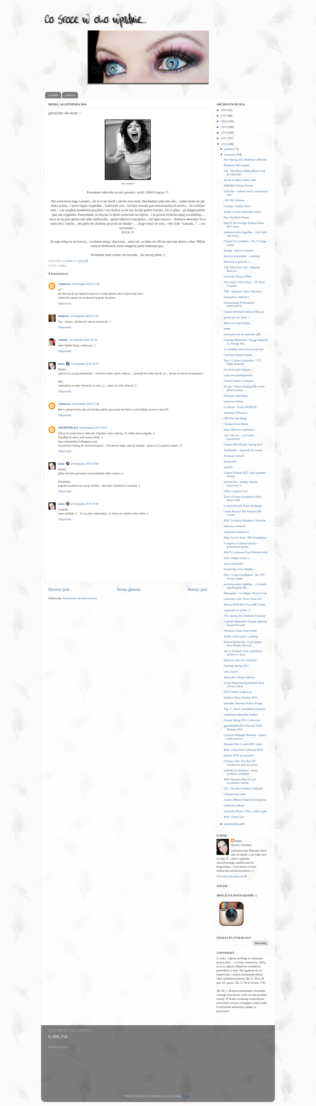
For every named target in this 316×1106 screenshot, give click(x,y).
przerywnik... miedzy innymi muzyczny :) (240, 483)
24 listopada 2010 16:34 (83, 339)
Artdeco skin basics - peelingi (241, 636)
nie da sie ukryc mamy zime (240, 180)
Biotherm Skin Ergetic (237, 165)
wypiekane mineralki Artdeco (241, 714)
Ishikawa (63, 316)
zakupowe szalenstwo (236, 532)
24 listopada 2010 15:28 (85, 284)
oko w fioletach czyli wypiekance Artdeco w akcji (243, 652)
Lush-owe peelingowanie (238, 375)
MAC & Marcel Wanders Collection (245, 520)
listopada (230, 154)
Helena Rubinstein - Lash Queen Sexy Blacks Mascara (243, 643)
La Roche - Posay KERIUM (240, 407)
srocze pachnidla (233, 563)
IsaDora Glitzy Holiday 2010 (240, 697)
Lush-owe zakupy (234, 805)
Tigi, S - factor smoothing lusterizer (244, 708)
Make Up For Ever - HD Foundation (245, 537)
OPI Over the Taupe (235, 418)
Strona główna (128, 589)
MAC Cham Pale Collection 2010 (243, 749)
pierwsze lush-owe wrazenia (240, 660)
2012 (224, 132)
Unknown (64, 284)
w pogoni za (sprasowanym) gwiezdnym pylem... (240, 545)
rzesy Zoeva (231, 671)
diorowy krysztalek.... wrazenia (242, 256)
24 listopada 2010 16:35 (85, 363)
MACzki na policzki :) (237, 261)
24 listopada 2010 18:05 (93, 427)
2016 (224, 110)
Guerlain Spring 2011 (236, 665)
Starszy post (197, 589)
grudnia (229, 149)
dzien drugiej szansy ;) (237, 558)
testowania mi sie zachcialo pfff (242, 334)
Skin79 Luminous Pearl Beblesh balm (246, 552)
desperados (230, 461)
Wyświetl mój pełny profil (231, 876)
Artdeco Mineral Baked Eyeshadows (245, 799)
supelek (228, 467)
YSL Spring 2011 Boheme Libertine (245, 615)
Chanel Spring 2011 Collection (242, 720)
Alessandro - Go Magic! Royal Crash (245, 593)
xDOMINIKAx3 (68, 427)
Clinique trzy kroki (235, 794)
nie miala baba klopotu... (238, 369)
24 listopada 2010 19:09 (85, 463)
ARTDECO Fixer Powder (239, 185)
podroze (70, 95)
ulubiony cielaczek (234, 526)
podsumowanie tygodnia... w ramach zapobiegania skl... (245, 586)
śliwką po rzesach (234, 455)
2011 (224, 138)
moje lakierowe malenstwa (239, 429)
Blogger (186, 1096)
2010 (224, 144)
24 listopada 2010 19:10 (85, 503)
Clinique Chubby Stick (237, 206)
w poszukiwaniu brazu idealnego (243, 505)
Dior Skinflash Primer (236, 217)
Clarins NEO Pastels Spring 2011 (243, 444)
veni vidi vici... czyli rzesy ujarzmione (239, 437)
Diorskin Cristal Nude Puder (240, 630)
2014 (224, 121)
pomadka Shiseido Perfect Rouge (243, 703)
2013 (224, 127)
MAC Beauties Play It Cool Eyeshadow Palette (240, 781)
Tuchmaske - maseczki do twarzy (243, 450)
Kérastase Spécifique (236, 395)
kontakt (53, 95)
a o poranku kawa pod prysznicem (243, 349)
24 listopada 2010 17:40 (85, 403)
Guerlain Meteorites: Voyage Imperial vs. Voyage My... (246, 341)
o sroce (62, 265)
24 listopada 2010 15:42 (85, 316)
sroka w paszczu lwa (236, 491)
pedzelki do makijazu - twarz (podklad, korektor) (240, 772)
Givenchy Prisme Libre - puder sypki (245, 811)
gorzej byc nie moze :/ (236, 317)
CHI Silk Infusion (234, 200)
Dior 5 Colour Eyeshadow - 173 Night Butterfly (242, 362)
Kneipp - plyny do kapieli (239, 250)
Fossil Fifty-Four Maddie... (239, 569)
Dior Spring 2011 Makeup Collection (245, 159)
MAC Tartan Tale (234, 816)
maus (61, 363)
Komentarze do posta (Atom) (80, 598)
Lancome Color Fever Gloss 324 (243, 598)
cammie (63, 339)
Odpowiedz (64, 303)
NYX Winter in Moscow (238, 692)
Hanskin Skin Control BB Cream (243, 744)
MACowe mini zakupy (237, 323)
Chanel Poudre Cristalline (239, 380)
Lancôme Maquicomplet (238, 354)
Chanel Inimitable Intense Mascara (244, 311)
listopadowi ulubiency (236, 297)
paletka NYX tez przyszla (239, 755)
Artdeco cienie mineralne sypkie (242, 211)
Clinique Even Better (236, 424)
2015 (224, 115)
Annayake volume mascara (239, 677)
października (232, 824)
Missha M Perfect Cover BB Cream (244, 604)
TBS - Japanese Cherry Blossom (242, 291)
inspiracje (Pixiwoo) (235, 412)
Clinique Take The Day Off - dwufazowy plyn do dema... (241, 762)
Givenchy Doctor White (238, 276)
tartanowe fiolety (233, 401)
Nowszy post (58, 589)
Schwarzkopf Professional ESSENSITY (239, 304)
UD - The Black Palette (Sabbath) (243, 788)
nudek (227, 328)
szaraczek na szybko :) (237, 610)
